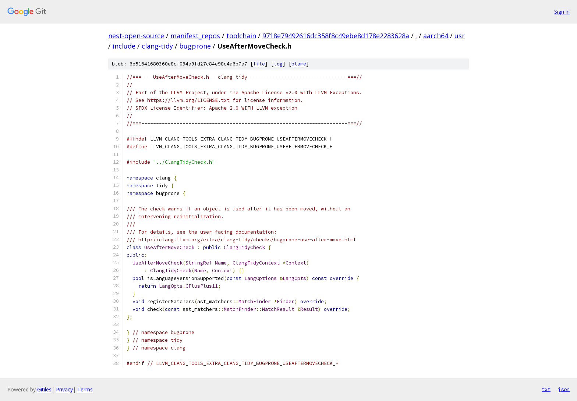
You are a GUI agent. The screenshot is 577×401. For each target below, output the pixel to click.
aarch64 (435, 35)
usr (459, 35)
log (278, 64)
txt (546, 389)
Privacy (64, 389)
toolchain (241, 35)
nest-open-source (136, 35)
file (259, 64)
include (124, 46)
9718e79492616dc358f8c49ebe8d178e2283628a (335, 35)
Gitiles (44, 389)
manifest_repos (195, 35)
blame (298, 64)
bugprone (195, 46)
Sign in (562, 11)
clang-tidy (157, 46)
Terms (85, 389)
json (564, 389)
